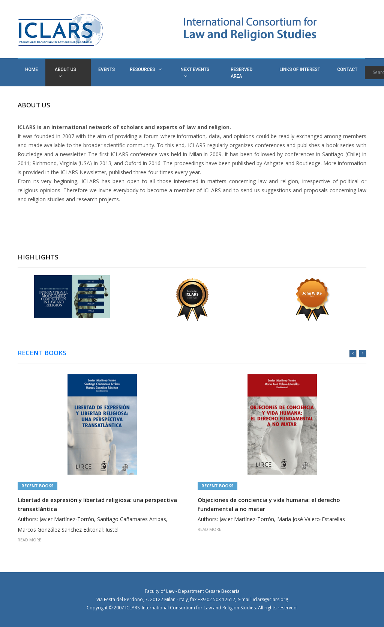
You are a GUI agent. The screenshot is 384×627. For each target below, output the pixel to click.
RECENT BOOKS (42, 353)
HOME (31, 69)
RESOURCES (146, 69)
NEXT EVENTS (194, 72)
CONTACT (347, 69)
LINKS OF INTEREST (299, 69)
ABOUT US (65, 72)
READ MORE (29, 540)
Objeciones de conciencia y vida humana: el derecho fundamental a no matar (269, 504)
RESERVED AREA (241, 73)
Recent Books (37, 485)
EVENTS (106, 69)
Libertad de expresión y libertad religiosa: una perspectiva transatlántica (97, 504)
